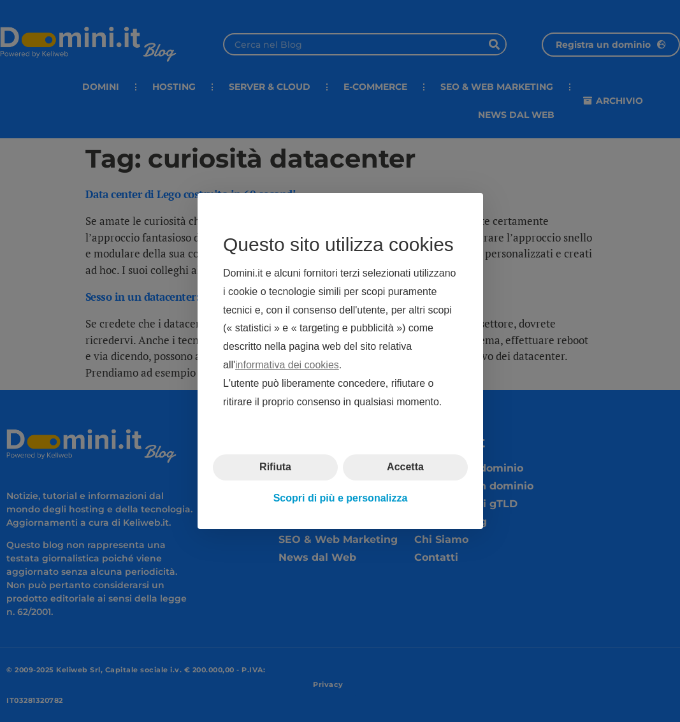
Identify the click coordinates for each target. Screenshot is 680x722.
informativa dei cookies (287, 364)
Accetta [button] (405, 466)
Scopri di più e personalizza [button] (340, 498)
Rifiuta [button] (275, 466)
